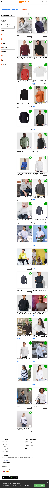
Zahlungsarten (5, 444)
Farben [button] (3, 55)
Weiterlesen (23, 483)
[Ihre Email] (8, 460)
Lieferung (4, 446)
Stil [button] (3, 30)
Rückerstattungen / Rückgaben (8, 448)
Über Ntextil (4, 441)
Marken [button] (4, 43)
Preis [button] (3, 39)
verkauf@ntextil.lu (29, 445)
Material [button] (4, 64)
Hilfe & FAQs (4, 449)
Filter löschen (7, 26)
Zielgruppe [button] (4, 34)
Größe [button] (3, 60)
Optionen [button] (4, 51)
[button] (37, 1)
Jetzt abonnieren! (6, 462)
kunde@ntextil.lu (28, 442)
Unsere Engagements (6, 451)
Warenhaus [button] (5, 47)
